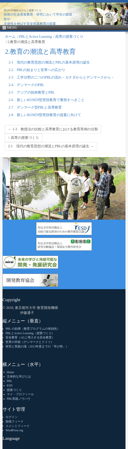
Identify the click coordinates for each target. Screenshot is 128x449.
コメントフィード (18, 426)
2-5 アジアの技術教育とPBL (32, 92)
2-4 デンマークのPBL (26, 85)
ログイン (12, 417)
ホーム (10, 37)
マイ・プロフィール (20, 394)
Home (10, 372)
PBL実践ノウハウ (18, 398)
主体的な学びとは (19, 376)
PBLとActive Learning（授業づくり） (30, 333)
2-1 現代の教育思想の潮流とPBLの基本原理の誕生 (49, 62)
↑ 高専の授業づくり (23, 138)
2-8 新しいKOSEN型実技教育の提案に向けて (45, 115)
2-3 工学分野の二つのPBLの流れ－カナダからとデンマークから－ (61, 77)
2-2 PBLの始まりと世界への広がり (37, 70)
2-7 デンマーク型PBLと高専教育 (35, 107)
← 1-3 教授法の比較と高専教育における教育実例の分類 (53, 129)
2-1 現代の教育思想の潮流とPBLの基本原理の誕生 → (51, 146)
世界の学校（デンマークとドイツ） (30, 342)
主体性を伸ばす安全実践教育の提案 (30, 24)
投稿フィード (15, 421)
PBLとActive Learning (35, 37)
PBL (9, 381)
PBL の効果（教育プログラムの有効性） (33, 328)
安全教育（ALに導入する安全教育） (30, 337)
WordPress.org (14, 430)
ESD (9, 385)
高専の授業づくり (69, 37)
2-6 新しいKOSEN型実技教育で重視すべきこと (47, 100)
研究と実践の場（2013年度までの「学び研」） (37, 346)
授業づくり (14, 390)
